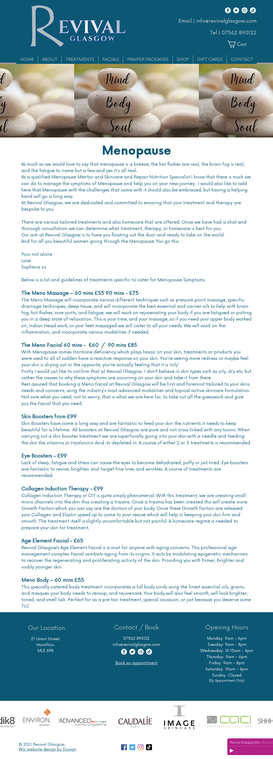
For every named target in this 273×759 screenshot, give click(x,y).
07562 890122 (239, 33)
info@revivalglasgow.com (136, 644)
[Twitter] (236, 10)
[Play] (232, 751)
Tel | (215, 33)
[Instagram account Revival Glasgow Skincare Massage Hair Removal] (141, 747)
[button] (241, 44)
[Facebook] (228, 10)
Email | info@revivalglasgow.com (217, 21)
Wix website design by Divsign (47, 749)
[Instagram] (244, 10)
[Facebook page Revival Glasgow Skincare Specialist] (124, 747)
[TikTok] (253, 10)
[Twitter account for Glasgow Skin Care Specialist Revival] (132, 747)
